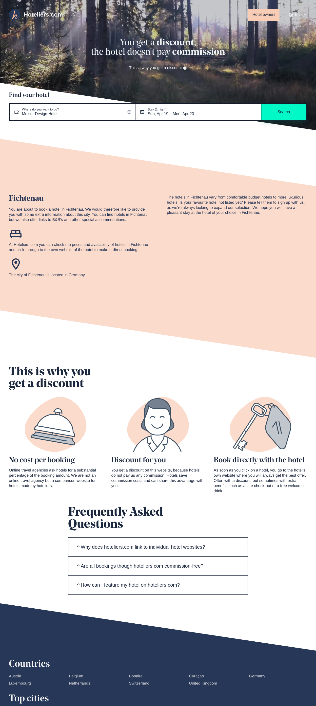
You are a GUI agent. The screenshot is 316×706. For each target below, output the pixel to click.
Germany (257, 676)
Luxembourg (20, 683)
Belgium (76, 676)
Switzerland (139, 683)
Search (283, 112)
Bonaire (135, 676)
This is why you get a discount (158, 68)
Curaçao (196, 676)
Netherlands (79, 683)
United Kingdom (203, 683)
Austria (15, 676)
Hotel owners (263, 15)
